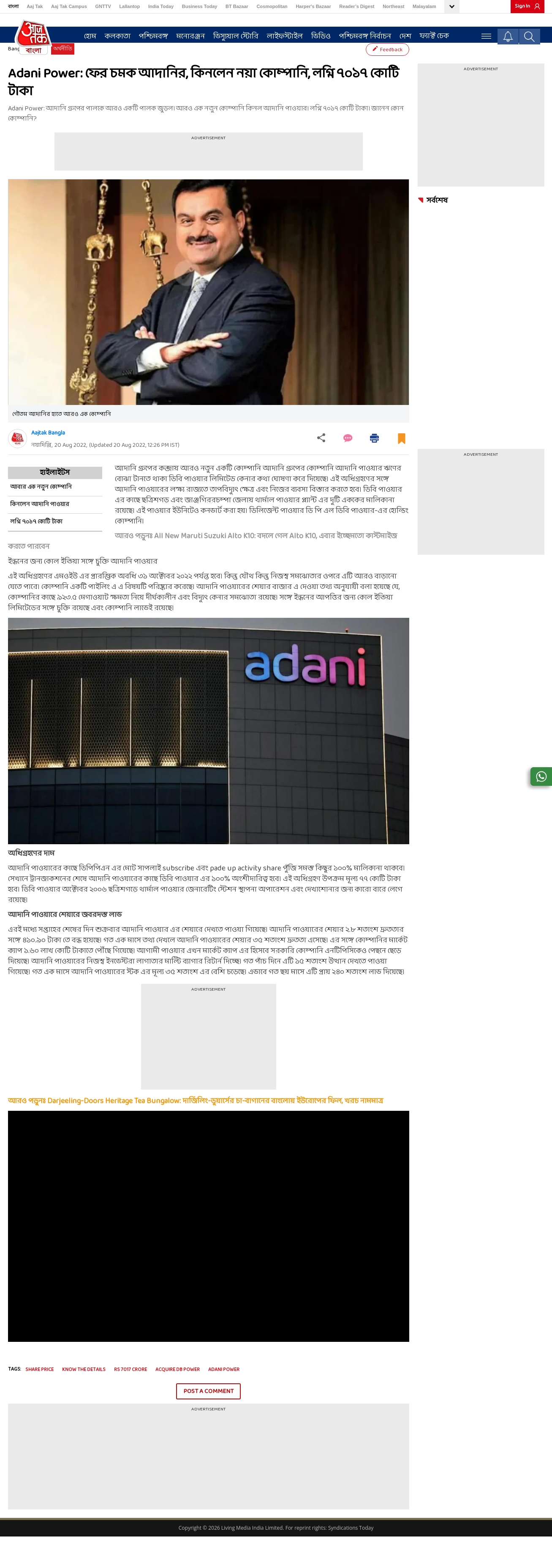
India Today (161, 6)
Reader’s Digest (356, 6)
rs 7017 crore (130, 1386)
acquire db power (177, 1386)
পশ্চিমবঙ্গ (149, 34)
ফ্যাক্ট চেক (430, 34)
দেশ (401, 34)
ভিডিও (316, 34)
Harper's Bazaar (313, 6)
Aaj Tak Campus (69, 6)
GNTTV (103, 6)
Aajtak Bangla (48, 449)
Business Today (200, 6)
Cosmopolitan (271, 6)
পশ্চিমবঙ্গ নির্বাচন (361, 34)
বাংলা (13, 6)
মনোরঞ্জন (186, 34)
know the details (84, 1386)
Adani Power (223, 1386)
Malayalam (424, 6)
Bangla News (23, 65)
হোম (86, 34)
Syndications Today (350, 1544)
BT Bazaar (237, 6)
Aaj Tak (35, 6)
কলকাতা (113, 34)
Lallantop (129, 6)
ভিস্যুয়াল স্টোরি (231, 34)
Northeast (393, 6)
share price (39, 1386)
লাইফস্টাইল (281, 34)
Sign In (522, 6)
